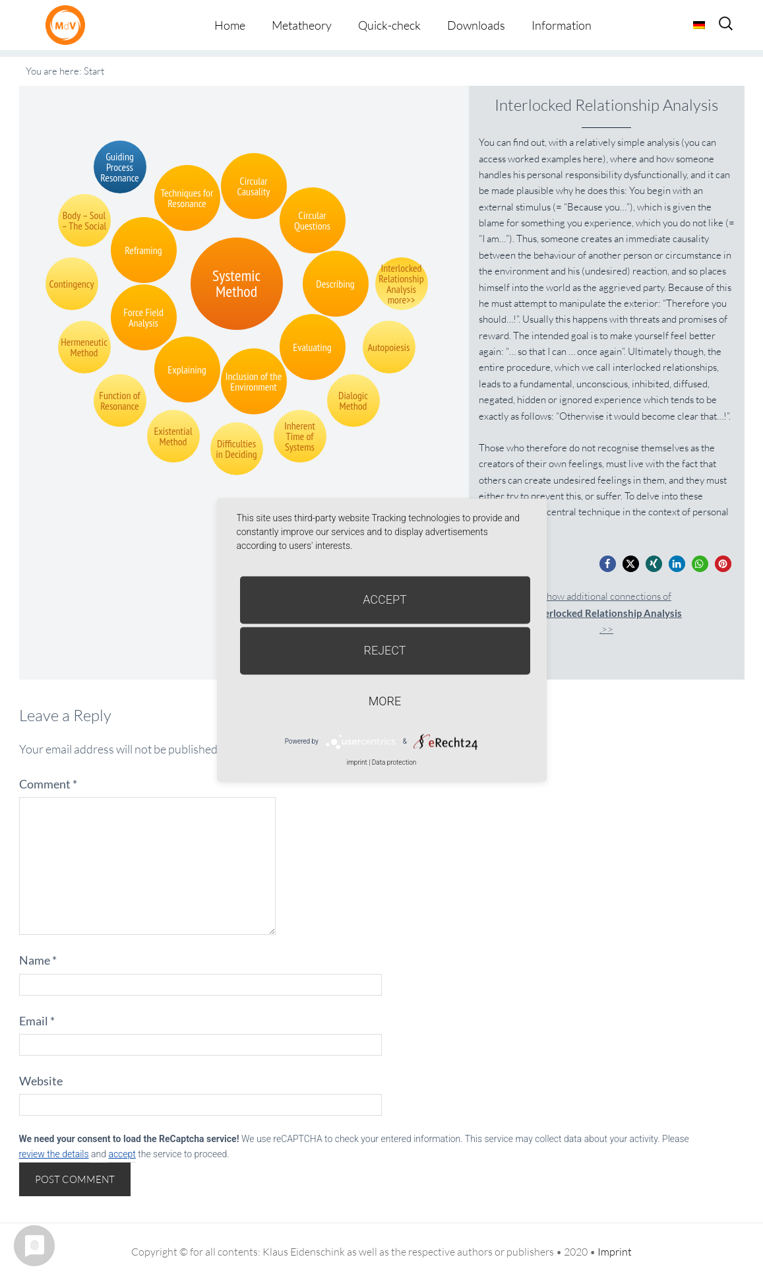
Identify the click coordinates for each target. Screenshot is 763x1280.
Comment (48, 784)
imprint (357, 762)
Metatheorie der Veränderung (68, 24)
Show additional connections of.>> (606, 612)
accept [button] (121, 1154)
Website (41, 1080)
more (385, 701)
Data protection (394, 762)
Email (37, 1020)
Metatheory (302, 25)
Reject (384, 650)
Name (38, 960)
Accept (385, 599)
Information (562, 25)
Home (229, 25)
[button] (607, 564)
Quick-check (389, 25)
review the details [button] (54, 1154)
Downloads (476, 25)
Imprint (614, 1251)
